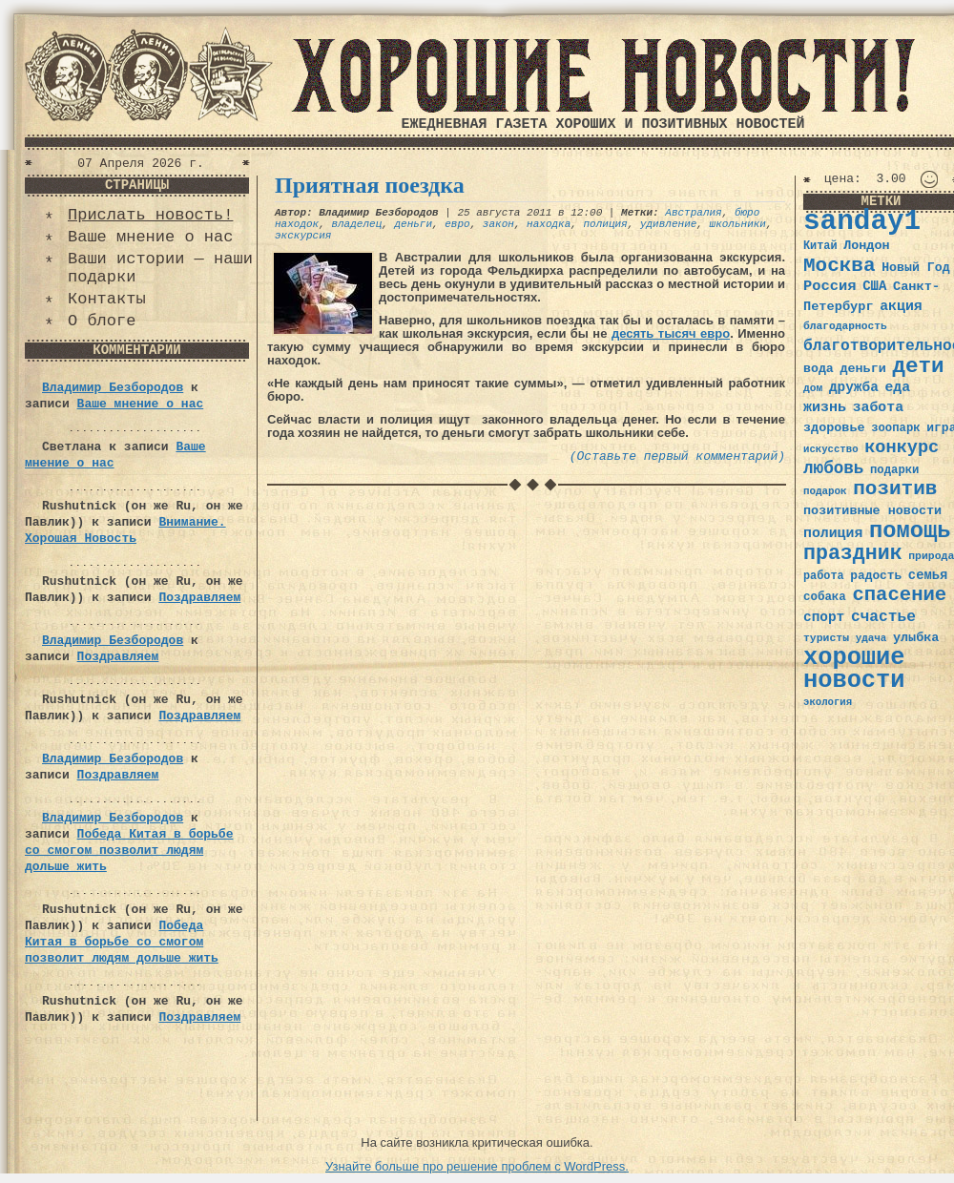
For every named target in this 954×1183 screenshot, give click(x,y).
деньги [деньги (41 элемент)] (862, 369)
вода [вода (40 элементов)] (818, 369)
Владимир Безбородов (112, 388)
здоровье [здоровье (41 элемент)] (834, 428)
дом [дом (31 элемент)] (812, 388)
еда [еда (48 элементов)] (897, 387)
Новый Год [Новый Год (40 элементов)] (915, 267)
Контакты (107, 299)
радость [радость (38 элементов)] (876, 576)
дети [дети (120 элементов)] (918, 366)
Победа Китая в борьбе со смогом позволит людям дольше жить (129, 850)
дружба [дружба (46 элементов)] (854, 387)
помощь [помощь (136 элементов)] (910, 531)
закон (498, 224)
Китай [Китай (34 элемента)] (820, 246)
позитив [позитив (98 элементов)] (895, 489)
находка (548, 224)
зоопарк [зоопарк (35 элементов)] (895, 428)
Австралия (693, 212)
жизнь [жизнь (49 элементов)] (824, 407)
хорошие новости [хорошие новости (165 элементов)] (854, 669)
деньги (413, 224)
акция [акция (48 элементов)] (901, 306)
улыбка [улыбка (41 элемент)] (916, 638)
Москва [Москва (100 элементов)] (839, 266)
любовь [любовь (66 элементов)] (833, 468)
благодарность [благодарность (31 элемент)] (845, 326)
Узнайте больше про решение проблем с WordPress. (477, 1166)
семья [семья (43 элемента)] (928, 575)
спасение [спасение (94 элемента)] (899, 595)
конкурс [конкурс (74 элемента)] (901, 448)
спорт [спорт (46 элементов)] (823, 617)
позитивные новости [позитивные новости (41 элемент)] (872, 511)
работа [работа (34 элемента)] (823, 576)
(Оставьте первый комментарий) (677, 456)
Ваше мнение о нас (150, 237)
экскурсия (303, 235)
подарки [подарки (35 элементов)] (894, 470)
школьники (738, 224)
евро (457, 224)
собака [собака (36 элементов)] (824, 597)
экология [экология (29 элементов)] (827, 702)
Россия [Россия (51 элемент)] (830, 286)
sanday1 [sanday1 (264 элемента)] (862, 222)
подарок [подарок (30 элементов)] (825, 491)
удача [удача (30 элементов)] (871, 638)
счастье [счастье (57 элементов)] (883, 617)
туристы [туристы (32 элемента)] (826, 638)
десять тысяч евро (671, 333)
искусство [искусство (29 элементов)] (831, 449)
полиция (606, 224)
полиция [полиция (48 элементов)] (832, 533)
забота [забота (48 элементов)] (878, 407)
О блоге (101, 321)
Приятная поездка (370, 185)
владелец (356, 224)
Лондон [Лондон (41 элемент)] (866, 246)
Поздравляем (199, 598)
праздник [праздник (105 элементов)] (852, 553)
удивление (668, 224)
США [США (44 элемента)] (874, 286)
